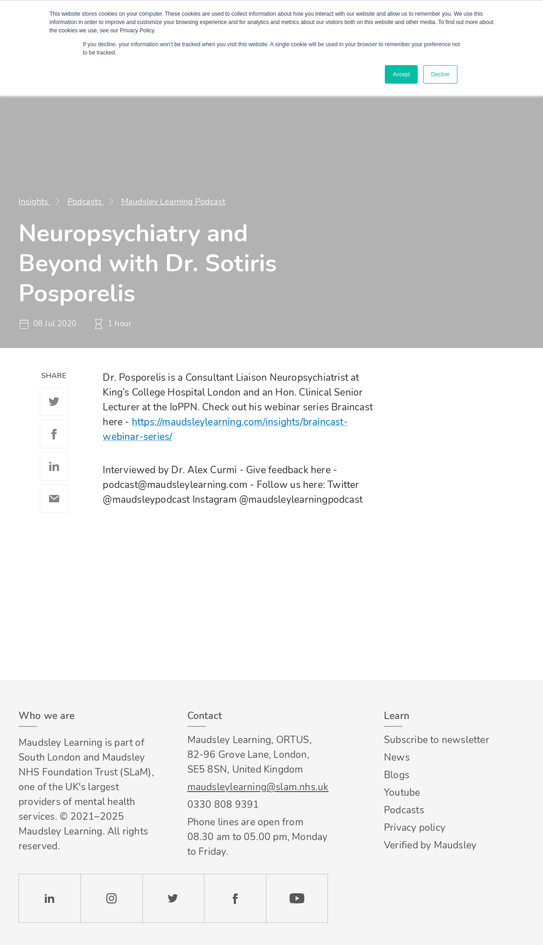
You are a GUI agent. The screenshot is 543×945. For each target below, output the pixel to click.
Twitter (54, 401)
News (397, 757)
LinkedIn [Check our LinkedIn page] (49, 898)
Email (54, 498)
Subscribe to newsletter (436, 739)
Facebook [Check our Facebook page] (235, 898)
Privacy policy (414, 827)
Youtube (402, 792)
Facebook (54, 434)
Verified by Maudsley (430, 845)
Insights (34, 201)
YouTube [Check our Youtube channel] (297, 898)
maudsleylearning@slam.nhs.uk (257, 786)
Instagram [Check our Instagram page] (111, 898)
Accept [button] (401, 74)
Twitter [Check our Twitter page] (173, 898)
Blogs (396, 774)
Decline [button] (440, 74)
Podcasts (86, 201)
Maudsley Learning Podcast (173, 201)
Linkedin (54, 466)
